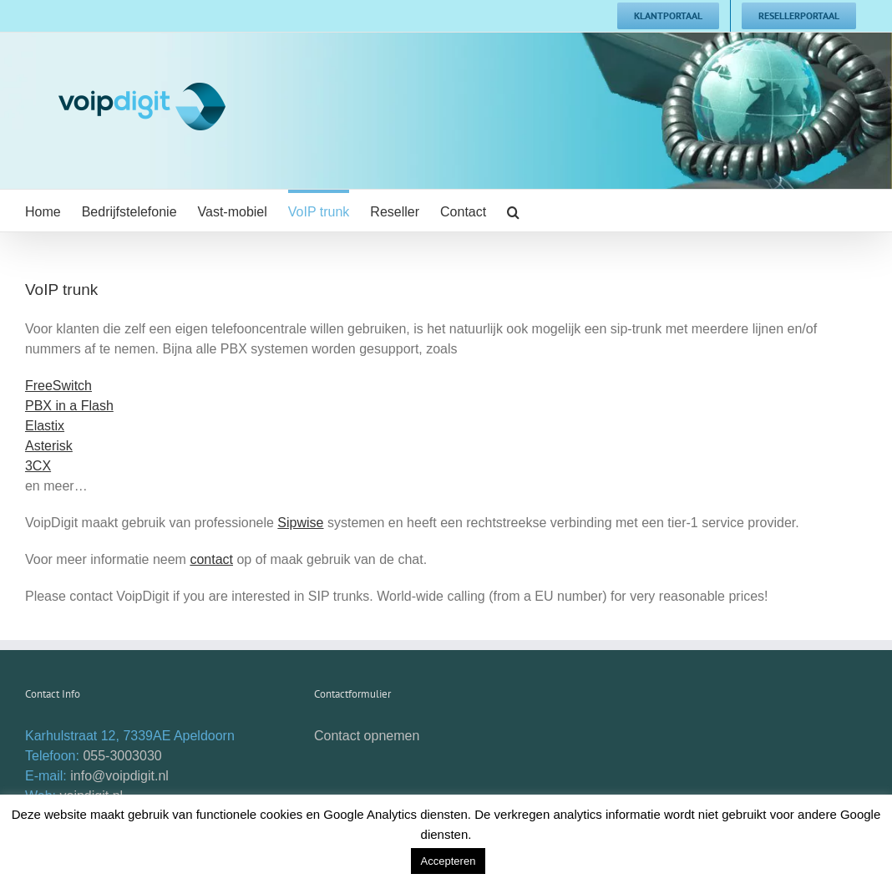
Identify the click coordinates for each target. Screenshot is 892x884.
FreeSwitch (58, 385)
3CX (38, 466)
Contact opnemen (366, 736)
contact (211, 559)
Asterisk (49, 446)
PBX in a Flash (69, 406)
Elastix (44, 426)
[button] (513, 210)
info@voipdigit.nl (119, 776)
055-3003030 (122, 756)
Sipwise (300, 523)
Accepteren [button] (448, 861)
